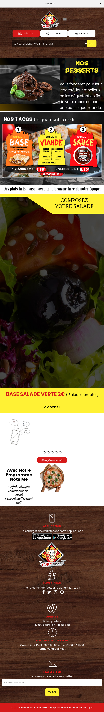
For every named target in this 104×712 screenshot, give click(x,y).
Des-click (63, 707)
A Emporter (53, 33)
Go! (91, 43)
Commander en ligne (81, 707)
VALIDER (52, 692)
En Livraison (26, 33)
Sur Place (81, 33)
